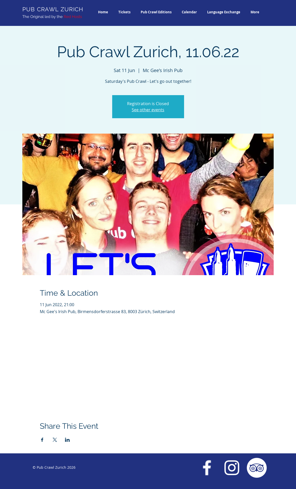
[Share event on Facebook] (42, 440)
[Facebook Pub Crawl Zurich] (207, 468)
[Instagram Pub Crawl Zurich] (232, 468)
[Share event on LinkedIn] (67, 440)
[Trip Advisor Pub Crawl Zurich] (257, 468)
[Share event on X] (54, 440)
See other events (148, 110)
